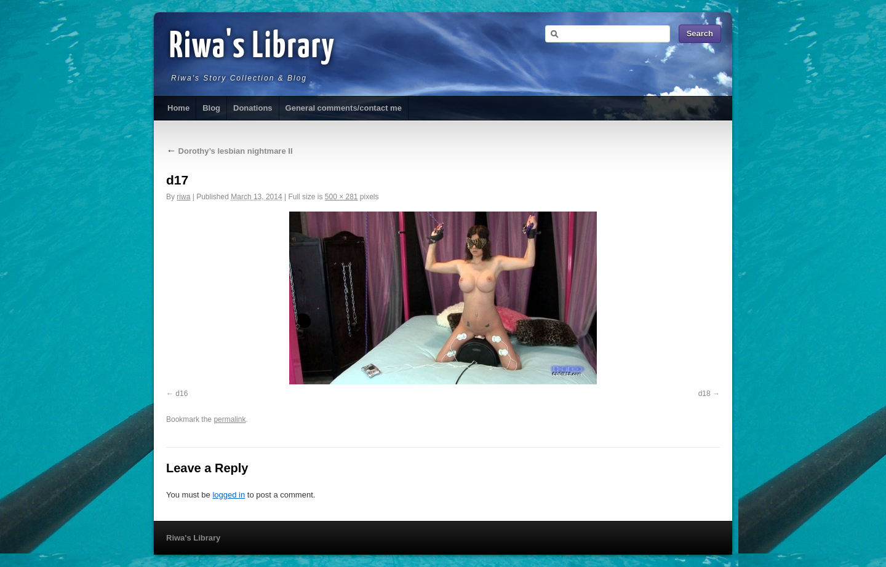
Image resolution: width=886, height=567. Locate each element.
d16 (181, 393)
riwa (183, 196)
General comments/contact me (343, 108)
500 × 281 (341, 196)
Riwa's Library (252, 47)
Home (178, 108)
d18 (704, 393)
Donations (253, 108)
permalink (229, 419)
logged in (228, 494)
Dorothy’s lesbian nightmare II (229, 151)
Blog (211, 108)
